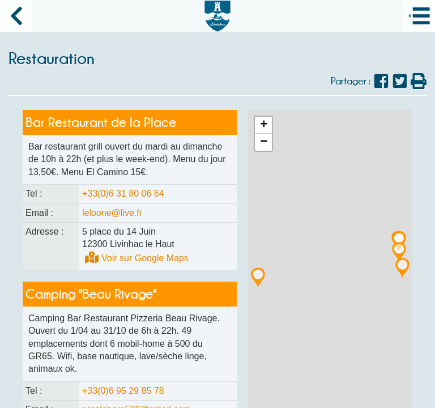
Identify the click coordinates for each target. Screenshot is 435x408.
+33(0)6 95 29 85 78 (123, 391)
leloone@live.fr (112, 213)
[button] (402, 266)
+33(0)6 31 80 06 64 (123, 193)
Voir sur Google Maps (145, 258)
